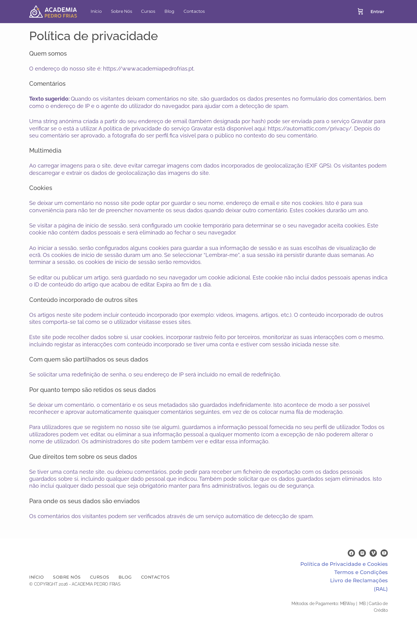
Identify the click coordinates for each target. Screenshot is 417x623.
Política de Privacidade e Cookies (344, 564)
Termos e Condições (361, 572)
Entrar (377, 11)
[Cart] (360, 11)
